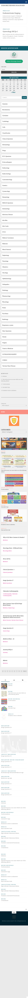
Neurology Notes (7, 619)
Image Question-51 (6, 865)
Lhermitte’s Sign (6, 387)
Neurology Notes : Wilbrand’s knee (12, 616)
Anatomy (5, 720)
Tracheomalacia (6, 384)
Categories (3, 403)
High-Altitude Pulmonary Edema (10, 909)
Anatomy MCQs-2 (8, 717)
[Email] (14, 69)
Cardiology (4, 830)
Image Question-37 (8, 648)
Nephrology (11, 675)
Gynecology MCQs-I (10, 31)
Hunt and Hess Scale (5, 598)
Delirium (4, 376)
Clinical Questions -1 (8, 637)
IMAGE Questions (7, 651)
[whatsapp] (14, 54)
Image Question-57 (6, 801)
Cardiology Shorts (6, 907)
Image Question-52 (6, 860)
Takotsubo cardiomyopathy (10, 659)
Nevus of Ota (6, 627)
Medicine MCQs (9, 528)
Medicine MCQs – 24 (8, 707)
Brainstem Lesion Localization (9, 390)
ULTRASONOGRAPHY (19, 836)
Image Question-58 (6, 795)
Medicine (3, 464)
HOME (3, 412)
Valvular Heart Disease (17, 688)
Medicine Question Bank (9, 48)
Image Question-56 (6, 832)
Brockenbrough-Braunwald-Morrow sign (12, 848)
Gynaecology (6, 10)
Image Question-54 (6, 837)
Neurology (3, 596)
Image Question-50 (6, 871)
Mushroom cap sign (6, 854)
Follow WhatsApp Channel (14, 61)
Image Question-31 (8, 696)
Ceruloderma (4, 923)
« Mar (13, 92)
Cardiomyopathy (7, 661)
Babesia (5, 728)
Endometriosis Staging (11, 13)
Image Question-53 (6, 843)
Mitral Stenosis (7, 688)
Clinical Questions (8, 640)
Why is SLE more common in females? (14, 605)
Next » (24, 739)
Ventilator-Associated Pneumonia (10, 919)
